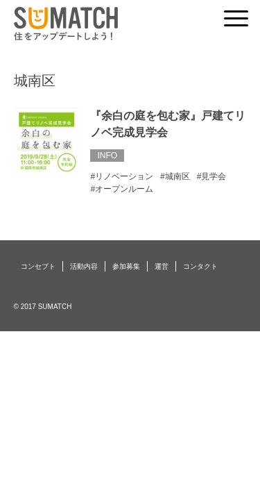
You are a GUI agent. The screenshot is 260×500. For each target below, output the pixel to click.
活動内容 (84, 266)
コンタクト (200, 266)
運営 (161, 266)
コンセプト (38, 266)
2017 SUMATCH (46, 306)
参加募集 (126, 266)
